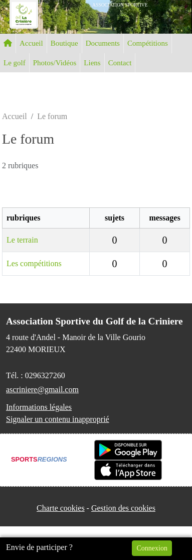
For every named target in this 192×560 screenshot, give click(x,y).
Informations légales (39, 407)
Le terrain (22, 240)
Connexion (151, 548)
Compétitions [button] (147, 43)
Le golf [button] (15, 63)
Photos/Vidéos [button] (55, 63)
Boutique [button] (64, 43)
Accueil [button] (31, 43)
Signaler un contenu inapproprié (57, 419)
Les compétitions (34, 263)
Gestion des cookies (123, 508)
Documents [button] (103, 43)
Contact (120, 63)
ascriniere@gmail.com (42, 389)
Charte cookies (61, 508)
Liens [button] (92, 63)
